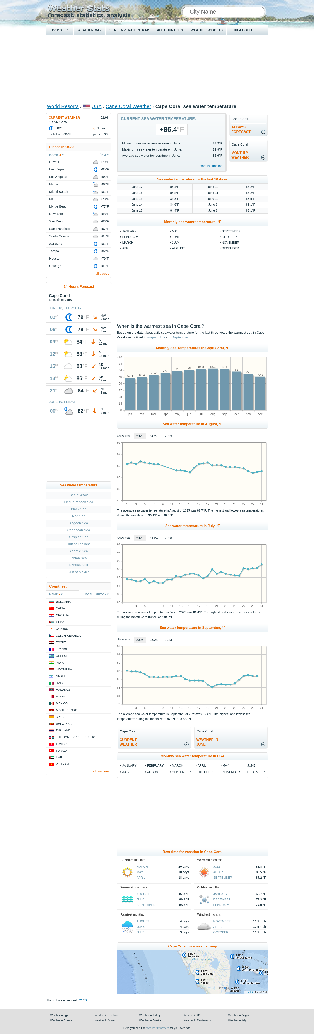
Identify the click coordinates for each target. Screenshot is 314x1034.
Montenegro (66, 710)
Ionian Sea (78, 558)
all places (102, 273)
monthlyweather (240, 155)
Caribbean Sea (78, 530)
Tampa (54, 251)
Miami (53, 184)
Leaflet (249, 992)
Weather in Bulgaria (239, 1015)
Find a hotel (241, 30)
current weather (128, 742)
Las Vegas (57, 169)
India (60, 662)
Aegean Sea (78, 523)
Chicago (55, 266)
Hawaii (54, 162)
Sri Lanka (64, 723)
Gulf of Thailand (79, 544)
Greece (62, 656)
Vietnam (62, 764)
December (230, 248)
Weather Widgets (207, 30)
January (129, 231)
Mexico (62, 703)
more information (211, 166)
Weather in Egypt (60, 1015)
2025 (139, 436)
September (231, 231)
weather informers (157, 1028)
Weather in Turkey (149, 1015)
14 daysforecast (241, 129)
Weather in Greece (61, 1020)
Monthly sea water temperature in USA (193, 756)
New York (56, 214)
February (130, 237)
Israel (60, 676)
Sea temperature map (129, 30)
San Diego (57, 221)
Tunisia (62, 744)
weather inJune (207, 742)
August (178, 248)
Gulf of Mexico (79, 572)
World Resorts (62, 106)
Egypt (61, 642)
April (126, 248)
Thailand (63, 730)
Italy (60, 683)
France (62, 649)
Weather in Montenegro (197, 1020)
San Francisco (59, 229)
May (175, 231)
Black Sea (78, 509)
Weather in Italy (237, 1020)
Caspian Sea (78, 537)
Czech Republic (69, 635)
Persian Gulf (78, 565)
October (229, 237)
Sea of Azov (79, 495)
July (175, 242)
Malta (60, 696)
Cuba (60, 622)
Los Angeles (58, 177)
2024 (154, 436)
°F (68, 30)
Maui (52, 199)
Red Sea (78, 516)
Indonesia (64, 669)
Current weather (64, 117)
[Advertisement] (157, 69)
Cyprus (62, 628)
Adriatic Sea (78, 551)
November (230, 242)
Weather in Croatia (150, 1020)
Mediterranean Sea (78, 502)
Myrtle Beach (58, 206)
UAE (59, 757)
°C (62, 30)
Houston (55, 258)
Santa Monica (59, 236)
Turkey (62, 750)
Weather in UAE (193, 1015)
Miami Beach (58, 191)
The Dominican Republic (75, 737)
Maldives (63, 689)
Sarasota (55, 243)
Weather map (90, 30)
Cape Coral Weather (128, 106)
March (127, 242)
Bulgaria (63, 601)
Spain (60, 716)
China (60, 608)
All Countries (170, 30)
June (176, 237)
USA (96, 106)
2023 (168, 436)
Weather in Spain (105, 1020)
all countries (101, 771)
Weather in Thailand (106, 1015)
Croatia (62, 615)
